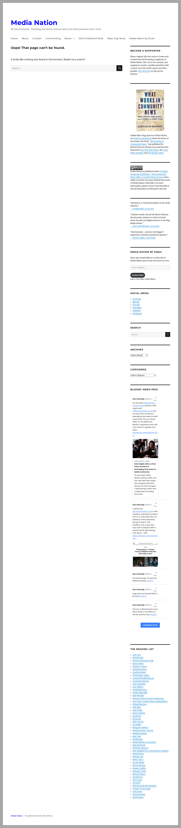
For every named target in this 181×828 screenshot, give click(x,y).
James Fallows (139, 713)
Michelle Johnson (140, 748)
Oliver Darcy (138, 759)
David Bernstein (140, 690)
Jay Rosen (137, 716)
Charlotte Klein (139, 672)
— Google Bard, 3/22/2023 (142, 209)
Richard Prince (139, 774)
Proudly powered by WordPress (39, 816)
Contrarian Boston (141, 681)
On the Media (138, 762)
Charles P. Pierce (140, 666)
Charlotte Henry (140, 669)
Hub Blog (137, 707)
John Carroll (138, 722)
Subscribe (138, 275)
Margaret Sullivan (140, 727)
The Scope (137, 780)
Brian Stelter (138, 664)
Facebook (137, 299)
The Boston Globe (156, 153)
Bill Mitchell (138, 658)
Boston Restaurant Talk (143, 661)
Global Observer (140, 704)
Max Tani (137, 736)
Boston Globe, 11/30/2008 (144, 238)
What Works (138, 797)
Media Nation (34, 23)
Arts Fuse (137, 655)
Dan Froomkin (139, 684)
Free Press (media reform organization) (150, 701)
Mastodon (137, 308)
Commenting (53, 38)
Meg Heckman (139, 745)
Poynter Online (139, 768)
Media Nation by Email (141, 38)
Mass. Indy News (116, 38)
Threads (136, 305)
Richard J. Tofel (139, 771)
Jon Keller (137, 725)
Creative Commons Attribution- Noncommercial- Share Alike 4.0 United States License (149, 174)
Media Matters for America (144, 742)
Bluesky (136, 302)
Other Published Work (90, 38)
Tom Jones (137, 791)
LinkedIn (137, 311)
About (25, 38)
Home (14, 38)
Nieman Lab (138, 757)
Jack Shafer (138, 710)
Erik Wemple (138, 696)
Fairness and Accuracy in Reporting (148, 698)
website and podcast (143, 138)
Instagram (137, 313)
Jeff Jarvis (137, 719)
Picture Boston (139, 765)
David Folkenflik (140, 693)
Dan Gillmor (138, 687)
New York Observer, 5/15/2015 (146, 226)
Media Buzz (138, 739)
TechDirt (136, 783)
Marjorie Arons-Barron (143, 730)
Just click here (144, 71)
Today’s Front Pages (142, 789)
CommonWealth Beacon (143, 678)
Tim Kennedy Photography (144, 786)
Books (68, 38)
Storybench (138, 777)
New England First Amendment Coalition (151, 751)
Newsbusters (138, 754)
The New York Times (149, 150)
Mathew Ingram (140, 733)
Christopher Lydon (141, 675)
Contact (37, 38)
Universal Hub (139, 794)
